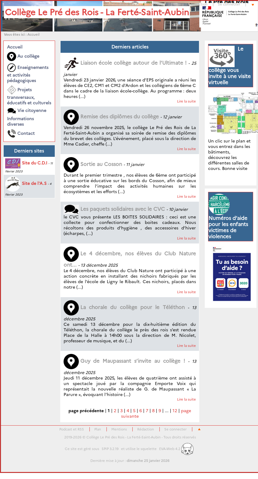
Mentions (119, 429)
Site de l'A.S (26, 183)
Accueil (33, 34)
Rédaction (199, 4)
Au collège (23, 56)
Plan (177, 4)
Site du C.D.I (26, 162)
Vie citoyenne (26, 111)
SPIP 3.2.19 (110, 449)
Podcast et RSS (71, 429)
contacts (156, 4)
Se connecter (229, 4)
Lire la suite (186, 101)
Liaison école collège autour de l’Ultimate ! (125, 63)
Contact (21, 133)
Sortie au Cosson (93, 164)
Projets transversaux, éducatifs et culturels (29, 95)
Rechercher (129, 4)
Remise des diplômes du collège (111, 116)
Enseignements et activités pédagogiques (27, 73)
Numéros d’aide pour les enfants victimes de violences (228, 227)
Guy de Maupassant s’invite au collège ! (124, 361)
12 (175, 410)
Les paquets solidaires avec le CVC (114, 209)
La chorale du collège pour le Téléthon (124, 307)
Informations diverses (20, 121)
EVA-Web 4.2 (176, 449)
